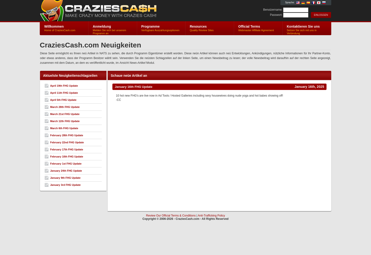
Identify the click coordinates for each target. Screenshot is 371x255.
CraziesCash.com (96, 11)
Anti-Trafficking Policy (211, 215)
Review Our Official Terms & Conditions (171, 215)
